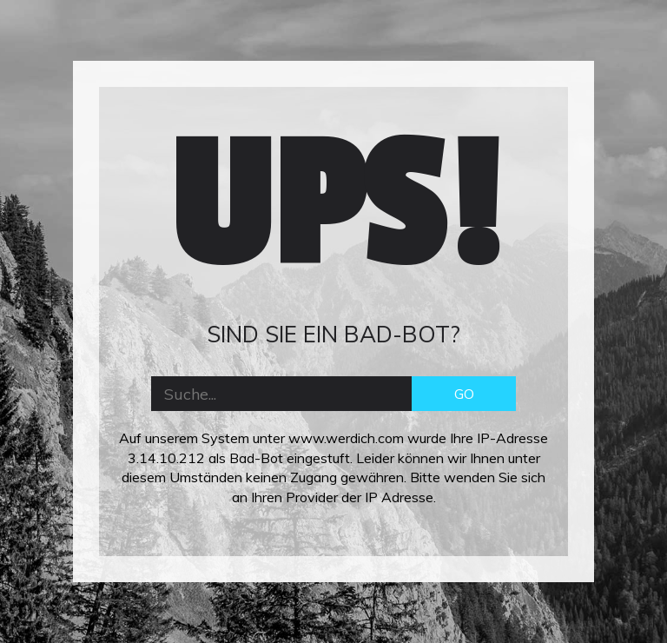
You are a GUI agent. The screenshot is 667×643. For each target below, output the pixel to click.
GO (464, 393)
